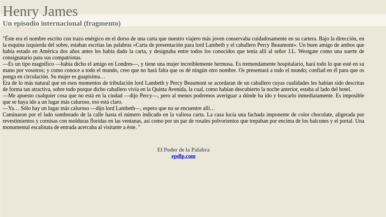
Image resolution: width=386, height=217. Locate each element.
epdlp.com (184, 156)
